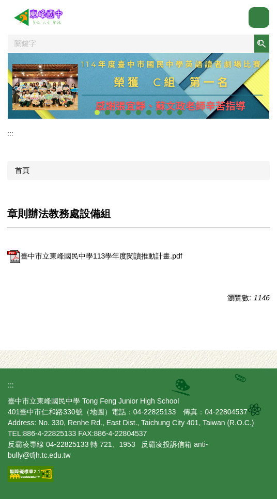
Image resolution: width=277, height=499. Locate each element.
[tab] (97, 112)
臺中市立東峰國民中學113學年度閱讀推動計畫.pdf (94, 256)
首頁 (22, 170)
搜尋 (261, 44)
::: (10, 134)
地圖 (97, 412)
